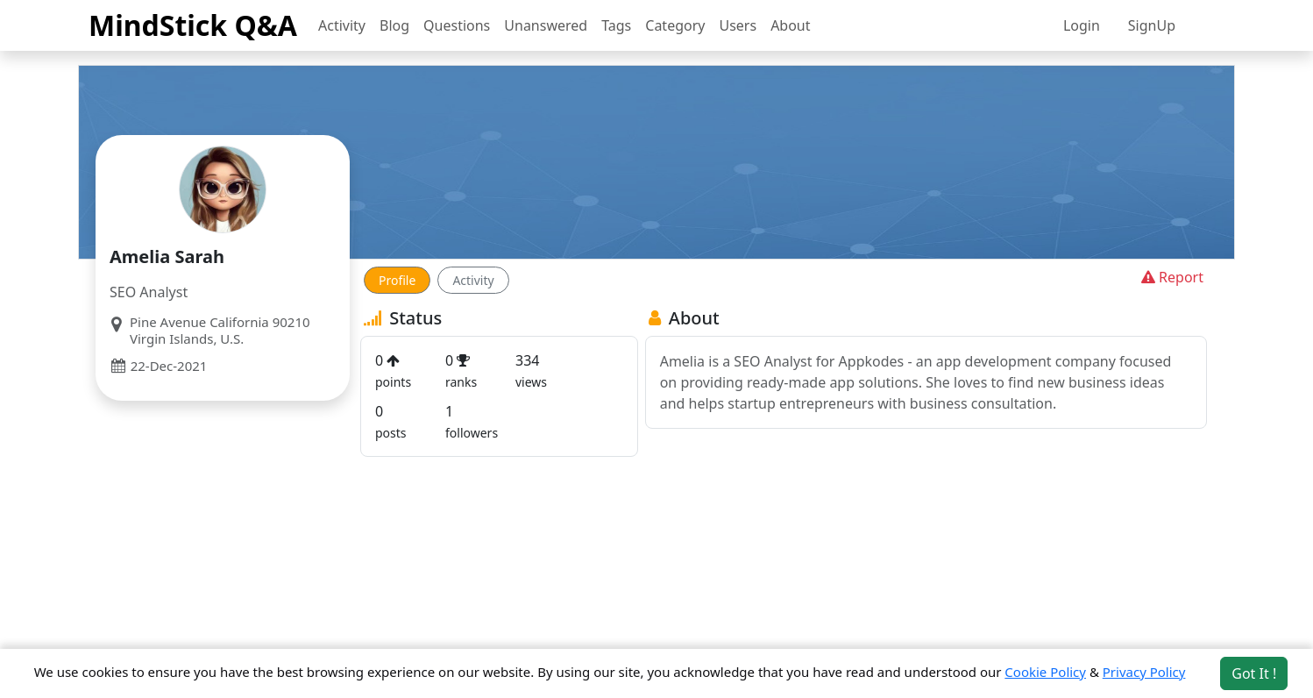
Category (675, 25)
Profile (397, 280)
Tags (616, 25)
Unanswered (545, 25)
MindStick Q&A (193, 25)
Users (737, 25)
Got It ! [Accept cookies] (1253, 673)
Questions (456, 25)
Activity (342, 25)
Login (1081, 25)
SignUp (1151, 25)
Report (1170, 277)
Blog (394, 25)
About (790, 25)
